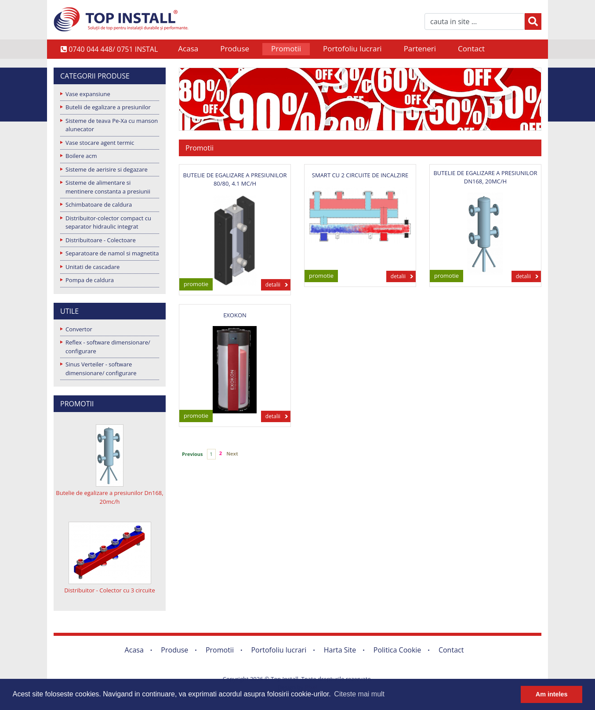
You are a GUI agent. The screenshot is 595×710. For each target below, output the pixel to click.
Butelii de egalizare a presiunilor (108, 107)
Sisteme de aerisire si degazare (106, 169)
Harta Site (340, 650)
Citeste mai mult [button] (359, 694)
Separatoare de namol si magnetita (112, 253)
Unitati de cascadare (92, 267)
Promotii (286, 48)
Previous (192, 454)
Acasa (188, 48)
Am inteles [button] (552, 694)
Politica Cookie (397, 650)
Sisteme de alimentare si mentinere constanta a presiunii (107, 187)
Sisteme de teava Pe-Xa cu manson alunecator (111, 125)
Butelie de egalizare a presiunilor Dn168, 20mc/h (109, 497)
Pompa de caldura (89, 280)
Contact (471, 48)
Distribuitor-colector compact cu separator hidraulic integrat (108, 222)
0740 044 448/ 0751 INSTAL (109, 49)
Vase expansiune (87, 94)
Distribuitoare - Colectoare (100, 240)
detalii (272, 284)
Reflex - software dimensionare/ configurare (107, 346)
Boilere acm (81, 156)
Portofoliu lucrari (352, 48)
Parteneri (420, 48)
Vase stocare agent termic (99, 143)
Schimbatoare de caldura (98, 204)
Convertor (78, 329)
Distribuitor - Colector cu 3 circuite (109, 590)
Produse (234, 48)
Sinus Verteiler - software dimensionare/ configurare (101, 368)
